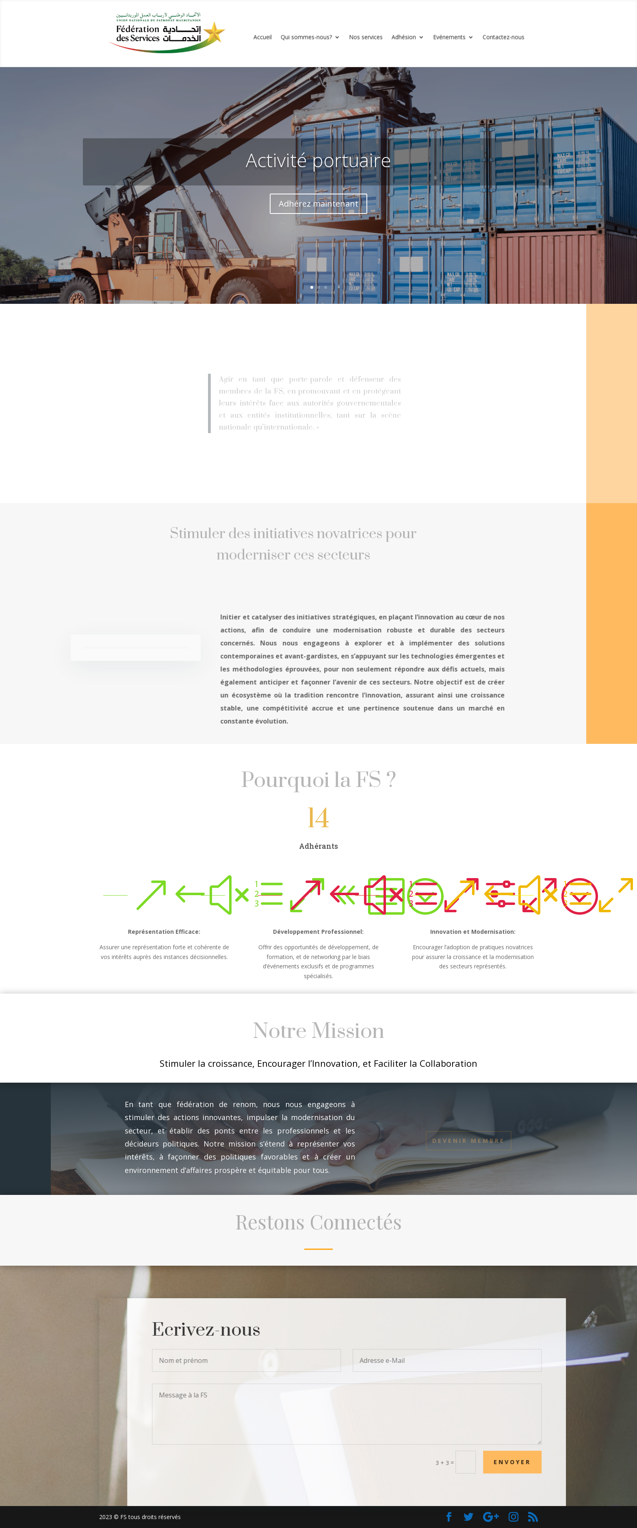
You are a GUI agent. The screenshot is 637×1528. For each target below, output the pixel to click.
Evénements (449, 37)
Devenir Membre (468, 1140)
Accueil (263, 37)
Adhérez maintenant (318, 203)
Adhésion (404, 37)
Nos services (366, 37)
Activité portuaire (318, 159)
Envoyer (527, 1462)
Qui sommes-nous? (306, 37)
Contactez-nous (503, 37)
